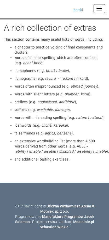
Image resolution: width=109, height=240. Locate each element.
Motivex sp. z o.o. (54, 211)
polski (78, 10)
